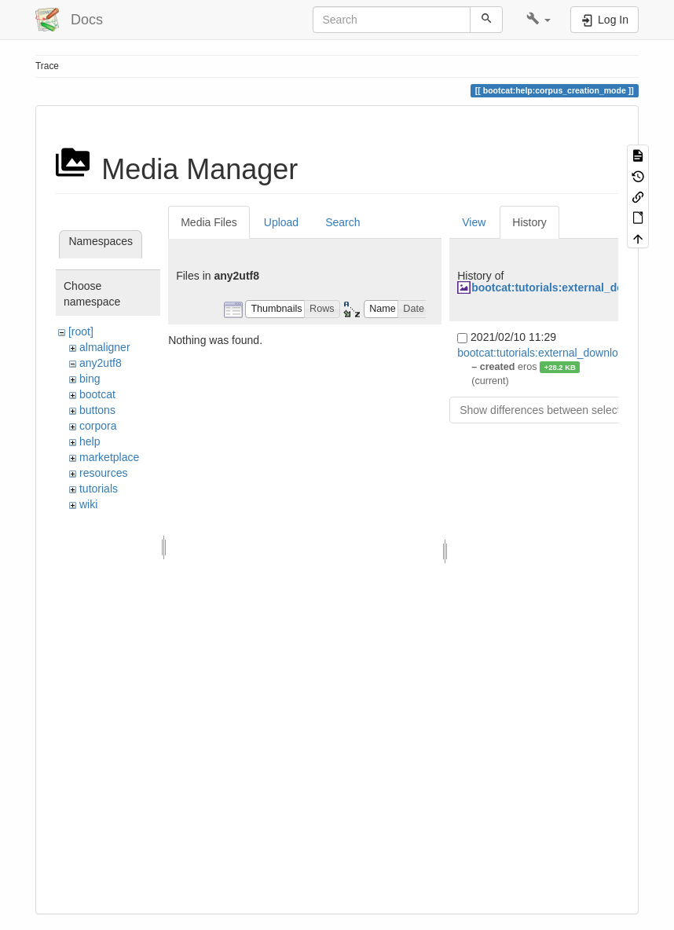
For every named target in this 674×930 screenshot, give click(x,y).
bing (89, 378)
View (473, 222)
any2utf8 (100, 363)
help (89, 441)
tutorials (98, 488)
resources (103, 473)
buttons (97, 410)
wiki (88, 504)
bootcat (97, 394)
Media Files (209, 222)
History (529, 222)
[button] (538, 19)
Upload (281, 222)
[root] (80, 331)
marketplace (109, 457)
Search (342, 222)
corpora (97, 425)
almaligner (104, 347)
